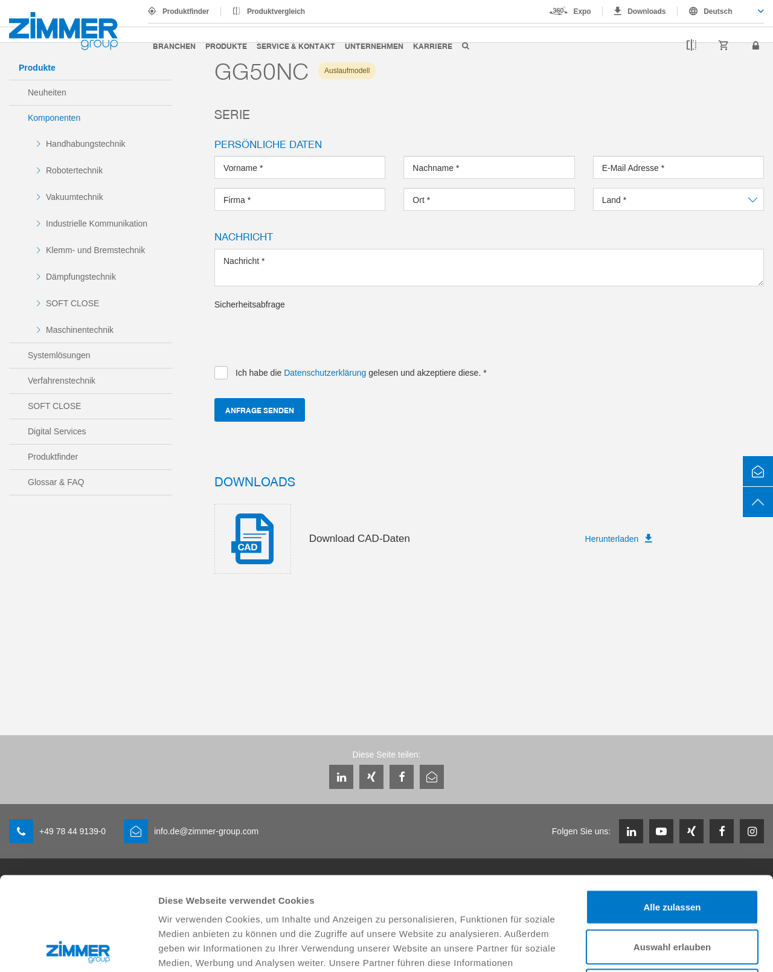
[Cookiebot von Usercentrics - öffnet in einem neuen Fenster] (78, 948)
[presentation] (306, 334)
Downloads (646, 11)
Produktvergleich (276, 11)
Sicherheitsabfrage (249, 304)
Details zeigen (642, 948)
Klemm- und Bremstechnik (95, 250)
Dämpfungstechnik (81, 277)
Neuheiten (47, 92)
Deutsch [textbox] (718, 11)
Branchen (174, 45)
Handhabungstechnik (86, 144)
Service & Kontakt (296, 45)
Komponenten (54, 118)
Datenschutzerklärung (472, 898)
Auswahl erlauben (672, 853)
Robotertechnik (74, 170)
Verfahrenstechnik (61, 380)
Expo (582, 11)
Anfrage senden (259, 409)
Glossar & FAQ (56, 482)
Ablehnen (672, 892)
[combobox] (721, 11)
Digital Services (57, 431)
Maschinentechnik (80, 330)
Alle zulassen (672, 813)
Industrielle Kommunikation (96, 223)
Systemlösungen (59, 355)
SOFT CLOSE (72, 303)
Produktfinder (185, 11)
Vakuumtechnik (74, 197)
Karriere (432, 45)
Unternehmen (374, 45)
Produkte (226, 45)
